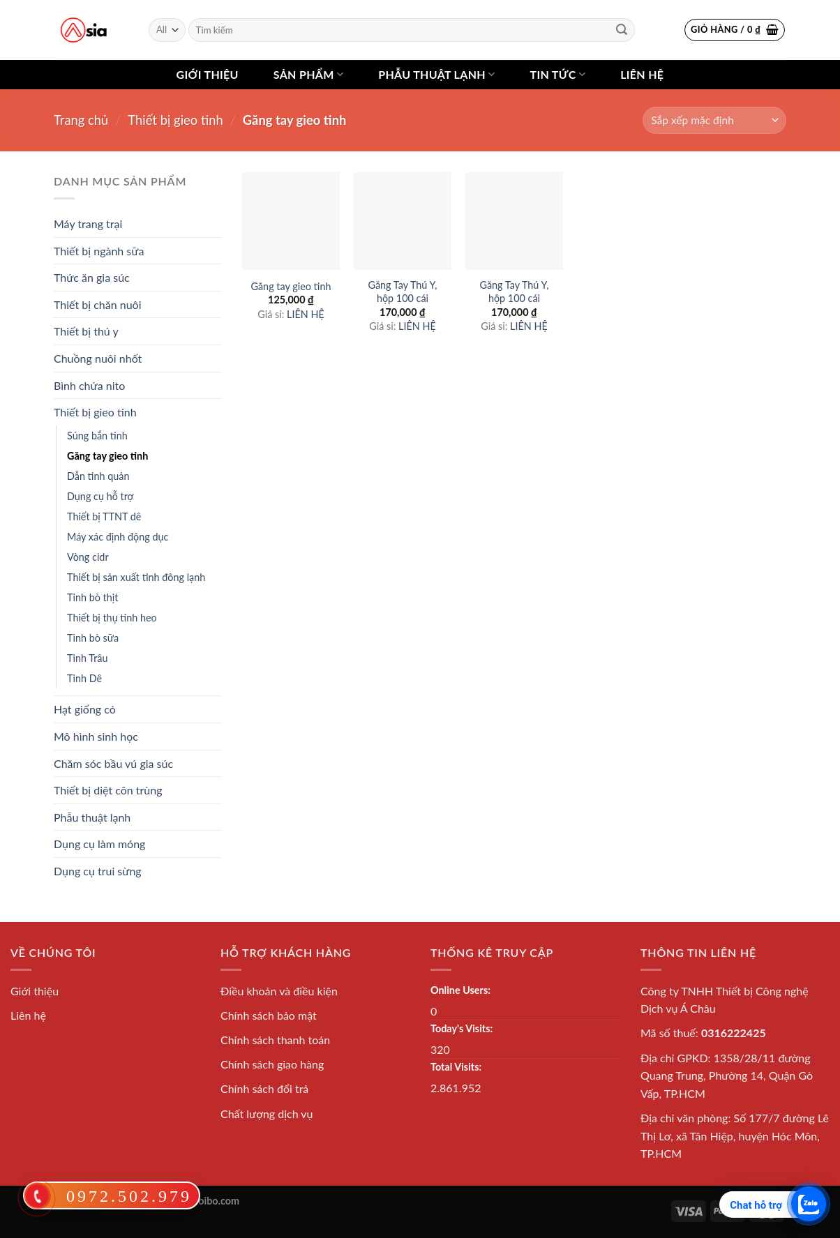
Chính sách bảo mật (268, 1015)
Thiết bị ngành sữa (99, 250)
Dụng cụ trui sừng (98, 870)
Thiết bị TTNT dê (104, 516)
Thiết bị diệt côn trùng (108, 790)
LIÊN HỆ (305, 314)
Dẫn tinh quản (98, 476)
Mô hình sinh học (96, 736)
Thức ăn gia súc (92, 277)
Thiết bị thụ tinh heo (112, 618)
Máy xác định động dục (117, 537)
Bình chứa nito (89, 385)
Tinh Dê (84, 678)
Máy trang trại (88, 223)
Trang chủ (81, 120)
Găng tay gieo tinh (107, 456)
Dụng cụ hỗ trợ (100, 496)
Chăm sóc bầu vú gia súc (113, 763)
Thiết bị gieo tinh (175, 120)
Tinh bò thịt (92, 597)
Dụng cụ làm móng (99, 843)
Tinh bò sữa (93, 638)
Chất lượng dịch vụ (266, 1113)
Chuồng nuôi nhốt (98, 358)
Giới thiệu (208, 74)
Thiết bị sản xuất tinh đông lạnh (136, 577)
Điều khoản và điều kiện (279, 990)
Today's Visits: (461, 1028)
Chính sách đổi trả (264, 1088)
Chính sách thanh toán (275, 1039)
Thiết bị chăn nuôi (98, 304)
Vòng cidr (88, 557)
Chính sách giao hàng (272, 1064)
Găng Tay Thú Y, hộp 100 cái (402, 291)
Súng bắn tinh (97, 435)
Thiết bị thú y (86, 331)
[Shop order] (714, 120)
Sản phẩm (308, 75)
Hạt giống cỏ (85, 709)
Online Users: (460, 990)
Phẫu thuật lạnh (436, 75)
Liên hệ (641, 74)
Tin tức (557, 75)
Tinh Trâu (87, 658)
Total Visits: (455, 1067)
